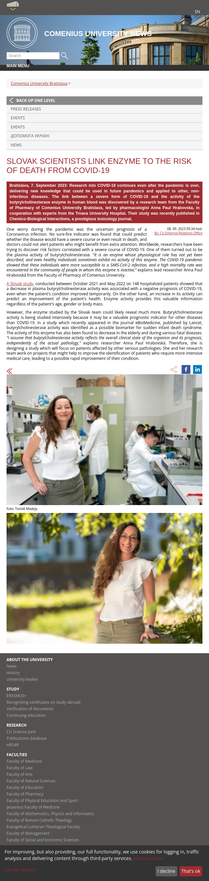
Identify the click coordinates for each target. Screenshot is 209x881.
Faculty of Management (28, 833)
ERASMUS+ (17, 695)
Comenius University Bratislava (39, 83)
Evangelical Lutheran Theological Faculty (43, 827)
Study (13, 689)
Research (17, 725)
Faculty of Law (19, 768)
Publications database (27, 738)
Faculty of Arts (19, 774)
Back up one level (35, 100)
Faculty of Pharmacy (25, 794)
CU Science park (21, 731)
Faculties (17, 754)
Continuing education (26, 715)
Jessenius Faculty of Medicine (33, 807)
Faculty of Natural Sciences (31, 781)
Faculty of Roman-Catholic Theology (39, 820)
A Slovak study (20, 283)
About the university (30, 659)
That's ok (190, 871)
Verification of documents (30, 709)
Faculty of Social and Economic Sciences (43, 840)
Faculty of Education (25, 787)
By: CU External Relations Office (178, 233)
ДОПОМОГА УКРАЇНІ (30, 136)
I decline (166, 871)
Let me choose (20, 870)
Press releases (26, 109)
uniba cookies (148, 858)
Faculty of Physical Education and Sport (42, 800)
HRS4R (13, 745)
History (13, 672)
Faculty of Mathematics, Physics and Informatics (50, 813)
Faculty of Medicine (24, 761)
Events (18, 118)
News (16, 145)
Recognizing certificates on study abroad (43, 702)
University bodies (22, 679)
